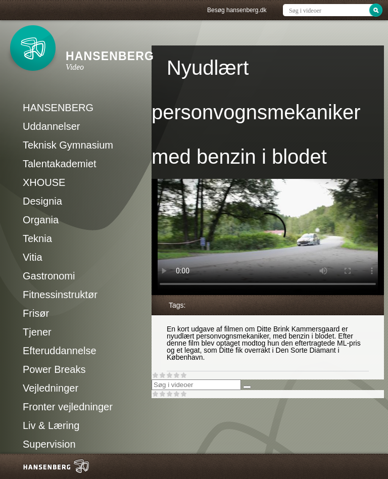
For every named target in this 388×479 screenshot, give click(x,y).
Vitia (32, 257)
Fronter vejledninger (68, 406)
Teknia (37, 238)
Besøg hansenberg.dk (236, 10)
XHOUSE (44, 182)
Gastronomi (49, 275)
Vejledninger (50, 388)
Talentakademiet (59, 163)
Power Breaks (54, 369)
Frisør (36, 313)
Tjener (37, 332)
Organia (41, 219)
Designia (42, 201)
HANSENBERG (58, 107)
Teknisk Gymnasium (68, 145)
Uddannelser (51, 126)
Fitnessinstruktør (60, 294)
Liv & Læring (51, 425)
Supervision (49, 444)
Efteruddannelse (59, 350)
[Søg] (247, 387)
